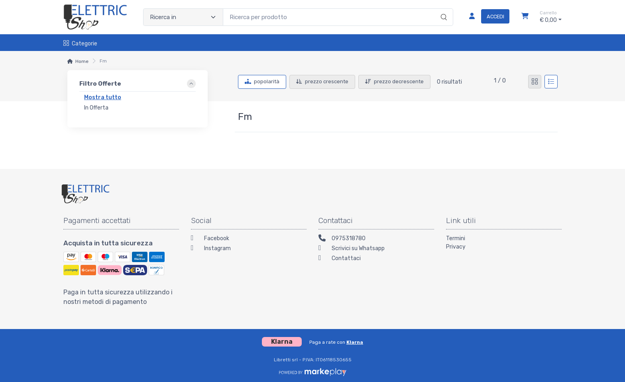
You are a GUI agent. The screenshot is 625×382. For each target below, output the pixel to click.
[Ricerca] (442, 8)
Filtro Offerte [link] (100, 83)
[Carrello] (525, 17)
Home (81, 61)
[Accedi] (486, 17)
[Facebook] (249, 239)
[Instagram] (249, 249)
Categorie (80, 43)
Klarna (354, 342)
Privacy (456, 246)
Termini (455, 238)
